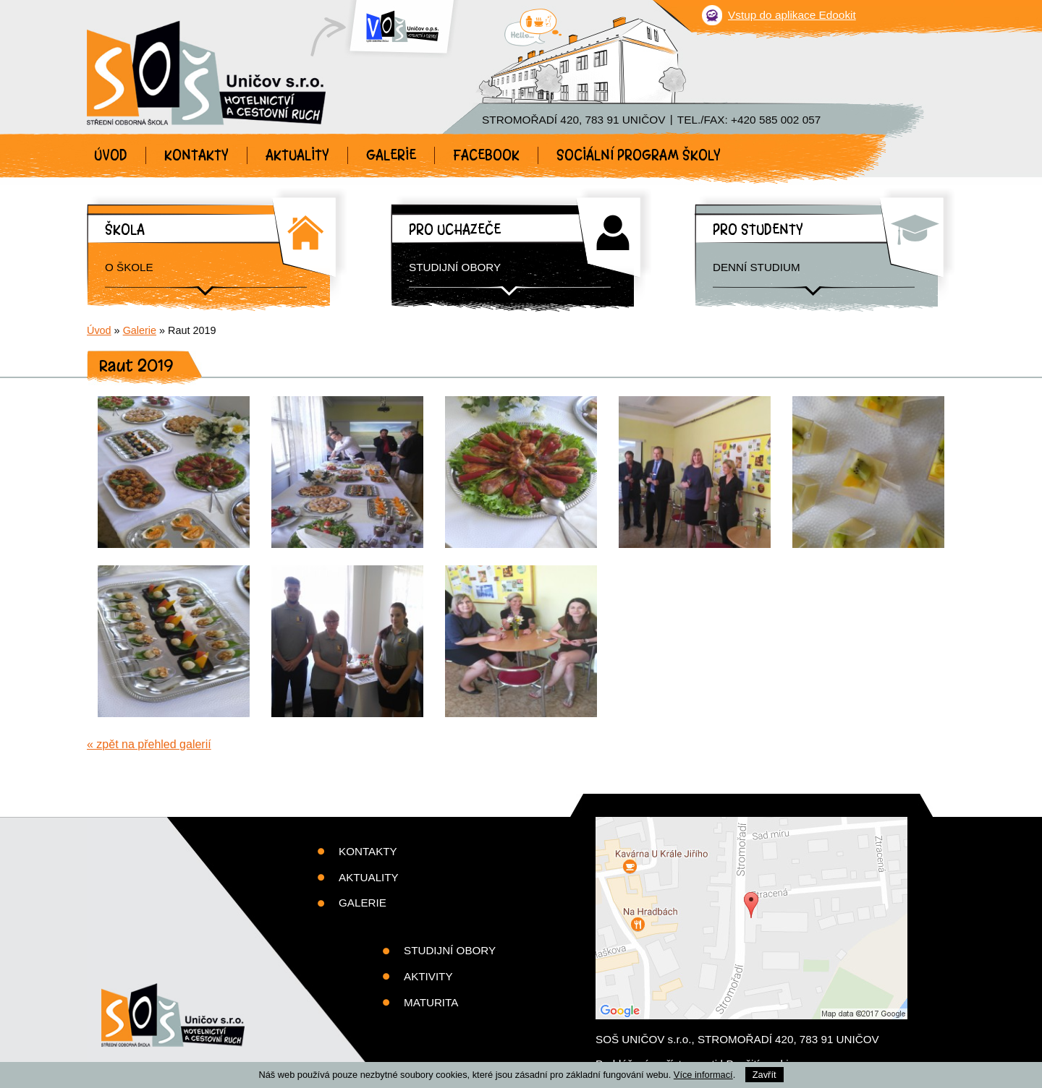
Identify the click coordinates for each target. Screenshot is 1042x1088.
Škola (125, 229)
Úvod (110, 155)
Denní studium (756, 267)
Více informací (703, 1074)
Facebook (486, 155)
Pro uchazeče (455, 229)
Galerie (391, 155)
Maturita (431, 1002)
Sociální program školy (638, 155)
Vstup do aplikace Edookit (792, 15)
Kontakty (196, 155)
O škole (129, 267)
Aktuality (297, 155)
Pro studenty (758, 229)
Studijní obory (455, 267)
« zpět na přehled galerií (149, 744)
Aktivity (428, 976)
